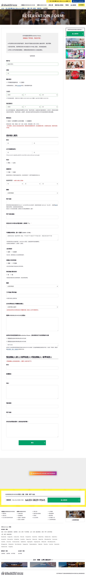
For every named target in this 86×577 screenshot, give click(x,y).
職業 (8, 283)
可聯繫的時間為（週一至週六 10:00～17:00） (19, 232)
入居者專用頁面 (52, 519)
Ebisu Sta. (22, 536)
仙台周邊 (20, 553)
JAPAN (43, 565)
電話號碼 (9, 403)
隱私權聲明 (51, 513)
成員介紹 (4, 515)
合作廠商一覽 (52, 517)
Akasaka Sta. (3, 536)
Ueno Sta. (51, 544)
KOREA (14, 565)
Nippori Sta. (41, 539)
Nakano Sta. (34, 539)
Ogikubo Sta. (23, 541)
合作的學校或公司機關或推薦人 (15, 303)
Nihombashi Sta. (47, 539)
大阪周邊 (8, 553)
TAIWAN (71, 565)
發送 (38, 442)
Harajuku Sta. (28, 536)
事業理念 (4, 513)
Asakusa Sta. (16, 536)
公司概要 (51, 511)
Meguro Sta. (28, 539)
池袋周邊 (15, 531)
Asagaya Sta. (10, 536)
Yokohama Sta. (4, 546)
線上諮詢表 (73, 5)
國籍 (8, 189)
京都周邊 (3, 553)
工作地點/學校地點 (11, 292)
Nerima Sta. (54, 539)
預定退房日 (9, 103)
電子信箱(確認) (10, 214)
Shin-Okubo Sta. (18, 544)
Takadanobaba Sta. (33, 544)
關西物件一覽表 (4, 551)
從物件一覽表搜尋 (21, 517)
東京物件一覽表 (4, 529)
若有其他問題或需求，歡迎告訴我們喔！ (17, 421)
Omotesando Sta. (15, 541)
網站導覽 (51, 515)
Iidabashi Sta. (41, 536)
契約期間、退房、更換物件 (12, 349)
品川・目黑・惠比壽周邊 (35, 531)
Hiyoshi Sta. (34, 536)
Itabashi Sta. (54, 536)
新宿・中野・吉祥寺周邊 (47, 531)
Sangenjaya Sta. (37, 541)
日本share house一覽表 (6, 526)
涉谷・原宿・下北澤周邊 (24, 531)
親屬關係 (9, 374)
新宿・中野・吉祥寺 (32, 8)
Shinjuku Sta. (11, 544)
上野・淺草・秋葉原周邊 (6, 534)
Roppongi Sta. (30, 541)
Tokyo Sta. (46, 544)
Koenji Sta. (22, 539)
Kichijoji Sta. (16, 539)
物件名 (8, 60)
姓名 (8, 140)
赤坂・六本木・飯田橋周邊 (6, 531)
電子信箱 (9, 199)
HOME (3, 8)
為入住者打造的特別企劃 (7, 517)
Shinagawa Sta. (4, 544)
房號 (8, 70)
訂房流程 (81, 5)
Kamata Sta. (3, 539)
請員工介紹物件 (21, 519)
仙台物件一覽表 (21, 551)
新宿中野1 (40, 8)
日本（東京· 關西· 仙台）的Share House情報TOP (16, 8)
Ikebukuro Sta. (48, 536)
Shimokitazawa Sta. (51, 541)
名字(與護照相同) (11, 149)
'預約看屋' (19, 85)
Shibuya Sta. (44, 541)
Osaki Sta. (3, 541)
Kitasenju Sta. (10, 539)
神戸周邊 (13, 553)
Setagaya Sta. (25, 544)
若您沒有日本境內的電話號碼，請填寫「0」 (18, 223)
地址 (8, 383)
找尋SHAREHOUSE (42, 5)
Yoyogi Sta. (11, 546)
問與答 (67, 5)
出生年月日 (14, 180)
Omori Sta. (9, 541)
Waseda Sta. (56, 544)
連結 (56, 205)
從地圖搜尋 (20, 515)
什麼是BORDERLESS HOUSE (28, 5)
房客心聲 (51, 5)
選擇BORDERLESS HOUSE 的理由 (16, 315)
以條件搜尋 (20, 513)
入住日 (8, 91)
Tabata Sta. (40, 544)
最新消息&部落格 (59, 5)
